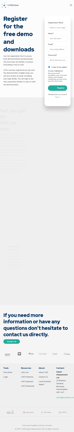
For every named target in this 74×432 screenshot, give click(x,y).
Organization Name (55, 25)
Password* (52, 57)
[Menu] (71, 5)
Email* (50, 46)
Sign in (57, 99)
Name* (51, 36)
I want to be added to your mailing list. (57, 76)
